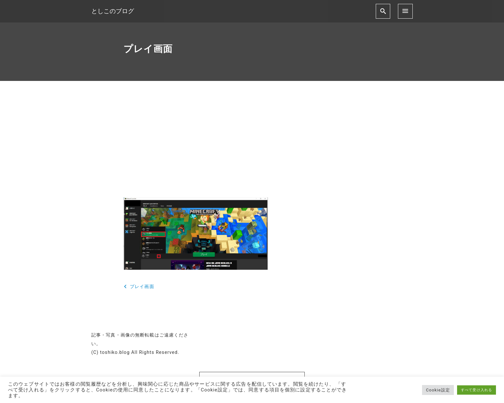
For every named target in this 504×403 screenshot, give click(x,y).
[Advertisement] (252, 144)
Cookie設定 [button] (438, 390)
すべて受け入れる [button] (476, 390)
